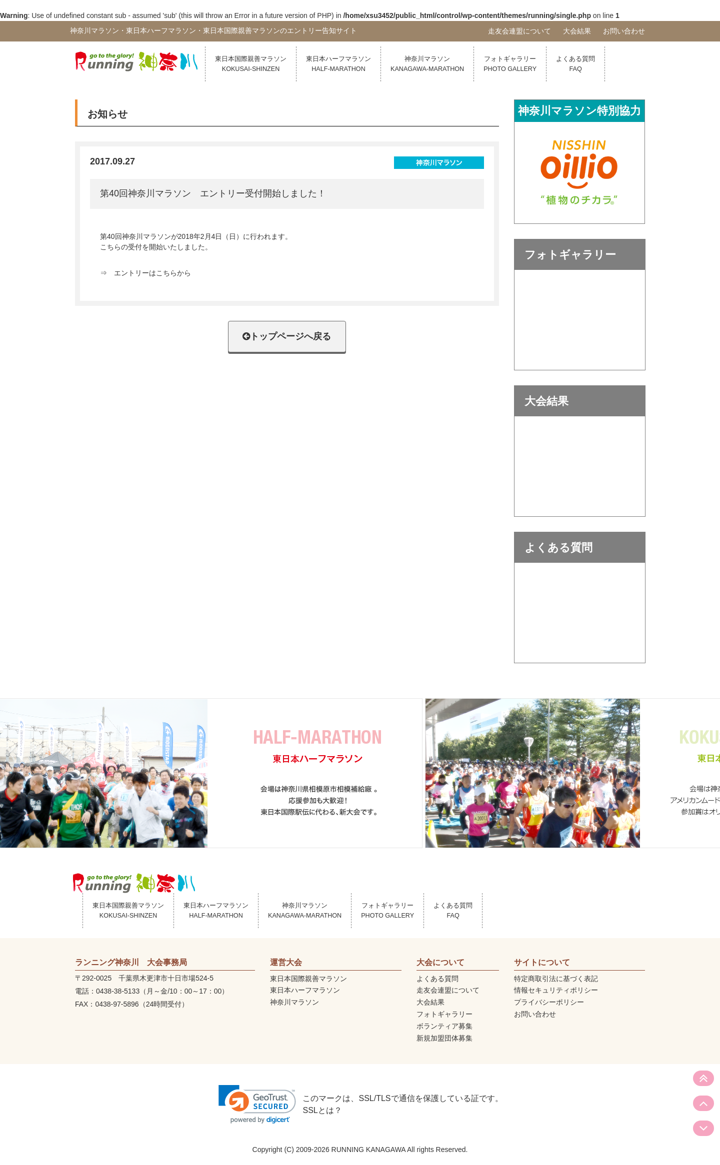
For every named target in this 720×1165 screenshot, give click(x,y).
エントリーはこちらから (152, 273)
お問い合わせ (624, 31)
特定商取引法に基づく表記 (556, 979)
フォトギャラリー (510, 63)
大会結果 (577, 31)
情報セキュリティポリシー (556, 990)
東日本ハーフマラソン (338, 63)
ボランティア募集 (444, 1026)
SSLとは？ (322, 1110)
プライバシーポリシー (549, 1002)
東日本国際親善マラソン (250, 63)
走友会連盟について (519, 31)
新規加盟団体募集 (444, 1038)
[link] (257, 1104)
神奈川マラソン (427, 63)
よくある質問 (575, 63)
